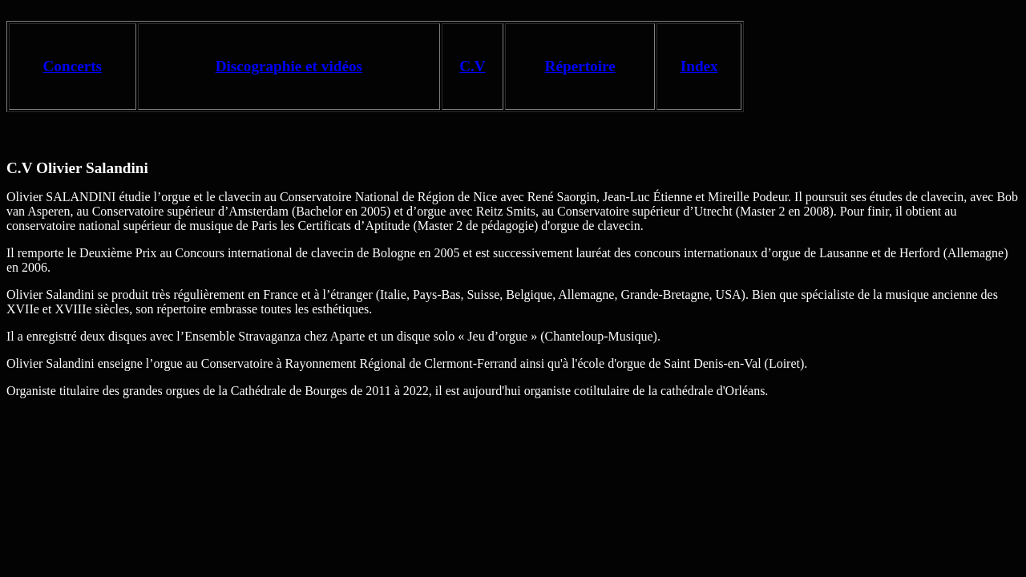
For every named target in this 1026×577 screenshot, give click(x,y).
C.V (472, 66)
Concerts (73, 66)
